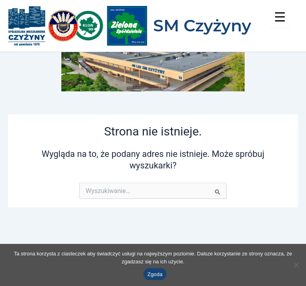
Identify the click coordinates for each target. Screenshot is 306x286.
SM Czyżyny (202, 25)
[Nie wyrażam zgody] (296, 265)
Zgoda (155, 274)
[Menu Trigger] (280, 17)
